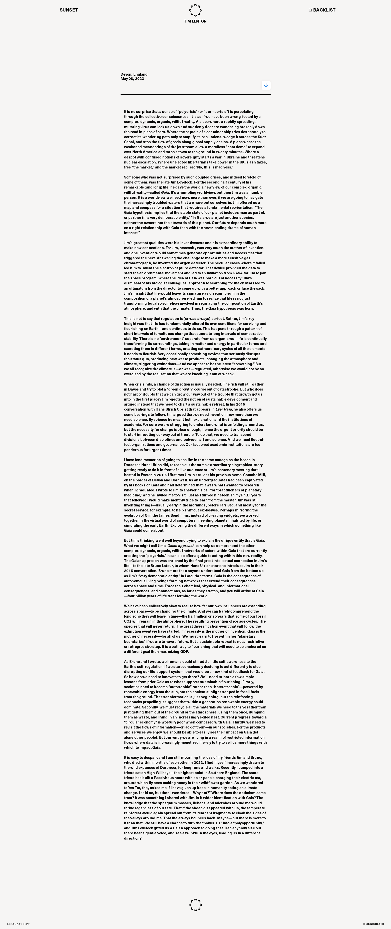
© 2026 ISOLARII (373, 924)
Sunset (69, 10)
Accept (24, 923)
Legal (11, 924)
